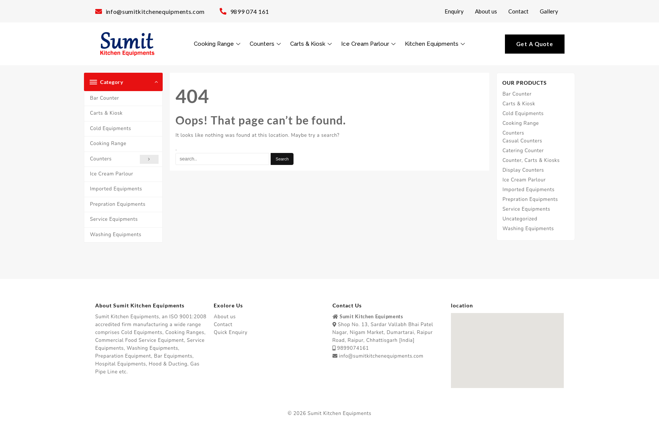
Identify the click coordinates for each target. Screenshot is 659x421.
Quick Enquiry (230, 332)
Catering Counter (523, 150)
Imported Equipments (116, 189)
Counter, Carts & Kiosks (531, 160)
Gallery (549, 11)
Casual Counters (522, 141)
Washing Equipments (115, 234)
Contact (518, 11)
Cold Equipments (110, 128)
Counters (266, 43)
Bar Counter (104, 98)
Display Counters (523, 170)
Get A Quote (534, 43)
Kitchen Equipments (436, 43)
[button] (507, 344)
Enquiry (454, 11)
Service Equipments (114, 219)
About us (486, 11)
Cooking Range (218, 43)
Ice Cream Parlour (369, 43)
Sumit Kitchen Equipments (339, 413)
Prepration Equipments (117, 204)
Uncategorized (519, 219)
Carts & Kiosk (312, 43)
